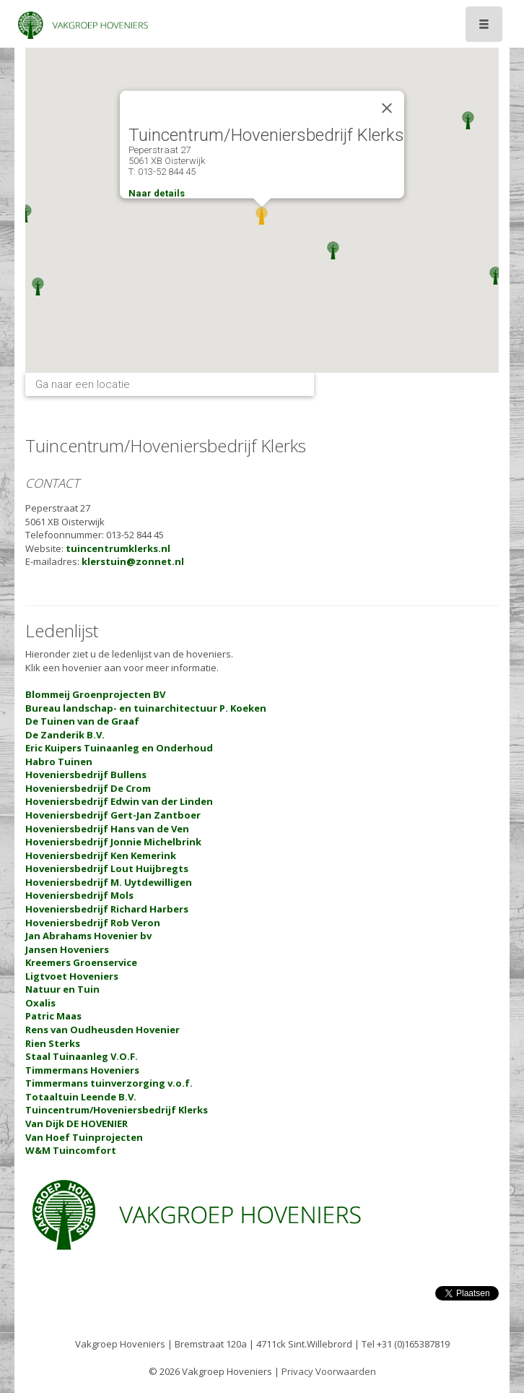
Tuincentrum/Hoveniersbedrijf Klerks (116, 1109)
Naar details (156, 193)
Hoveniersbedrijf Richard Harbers (106, 908)
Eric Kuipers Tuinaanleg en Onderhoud (119, 747)
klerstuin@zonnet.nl (133, 561)
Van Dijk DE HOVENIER (76, 1123)
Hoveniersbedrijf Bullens (86, 774)
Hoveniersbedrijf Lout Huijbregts (106, 868)
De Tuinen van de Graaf (82, 721)
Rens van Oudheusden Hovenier (102, 1029)
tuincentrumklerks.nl (118, 548)
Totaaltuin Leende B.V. (80, 1096)
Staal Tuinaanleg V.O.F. (81, 1056)
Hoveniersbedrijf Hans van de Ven (107, 828)
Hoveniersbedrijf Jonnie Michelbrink (113, 841)
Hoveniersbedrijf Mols (79, 895)
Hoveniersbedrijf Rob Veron (92, 922)
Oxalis (40, 1002)
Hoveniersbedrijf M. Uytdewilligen (108, 882)
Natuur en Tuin (62, 989)
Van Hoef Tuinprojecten (84, 1137)
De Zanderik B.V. (65, 734)
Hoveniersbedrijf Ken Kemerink (100, 855)
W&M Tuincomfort (70, 1150)
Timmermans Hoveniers (82, 1070)
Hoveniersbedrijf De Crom (88, 788)
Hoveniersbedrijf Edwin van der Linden (119, 801)
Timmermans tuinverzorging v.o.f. (109, 1083)
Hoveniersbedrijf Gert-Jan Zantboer (113, 814)
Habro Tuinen (58, 761)
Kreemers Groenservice (81, 962)
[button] (26, 213)
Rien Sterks (52, 1043)
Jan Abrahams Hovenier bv (88, 935)
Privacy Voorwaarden (328, 1371)
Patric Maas (53, 1015)
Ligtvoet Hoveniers (71, 976)
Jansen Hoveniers (67, 949)
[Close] (387, 108)
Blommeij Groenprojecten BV (95, 694)
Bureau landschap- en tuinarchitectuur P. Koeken (145, 708)
